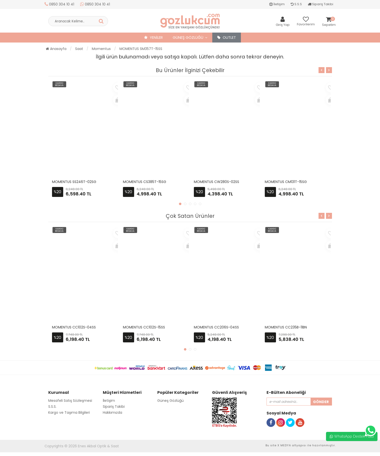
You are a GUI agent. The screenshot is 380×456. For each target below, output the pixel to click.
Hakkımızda (112, 412)
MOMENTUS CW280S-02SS (216, 181)
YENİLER (153, 37)
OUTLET (226, 37)
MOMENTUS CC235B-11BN (286, 327)
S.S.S (296, 4)
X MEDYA (284, 445)
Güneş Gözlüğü (188, 37)
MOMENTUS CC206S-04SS (216, 327)
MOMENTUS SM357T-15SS (140, 48)
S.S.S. (52, 406)
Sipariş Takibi (320, 4)
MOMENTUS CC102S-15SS (144, 327)
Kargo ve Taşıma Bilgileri (69, 412)
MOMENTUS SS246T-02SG (74, 181)
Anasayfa (56, 48)
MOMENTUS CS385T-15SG (144, 181)
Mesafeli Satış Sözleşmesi (70, 400)
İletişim (277, 4)
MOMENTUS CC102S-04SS (74, 327)
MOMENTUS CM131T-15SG (286, 181)
